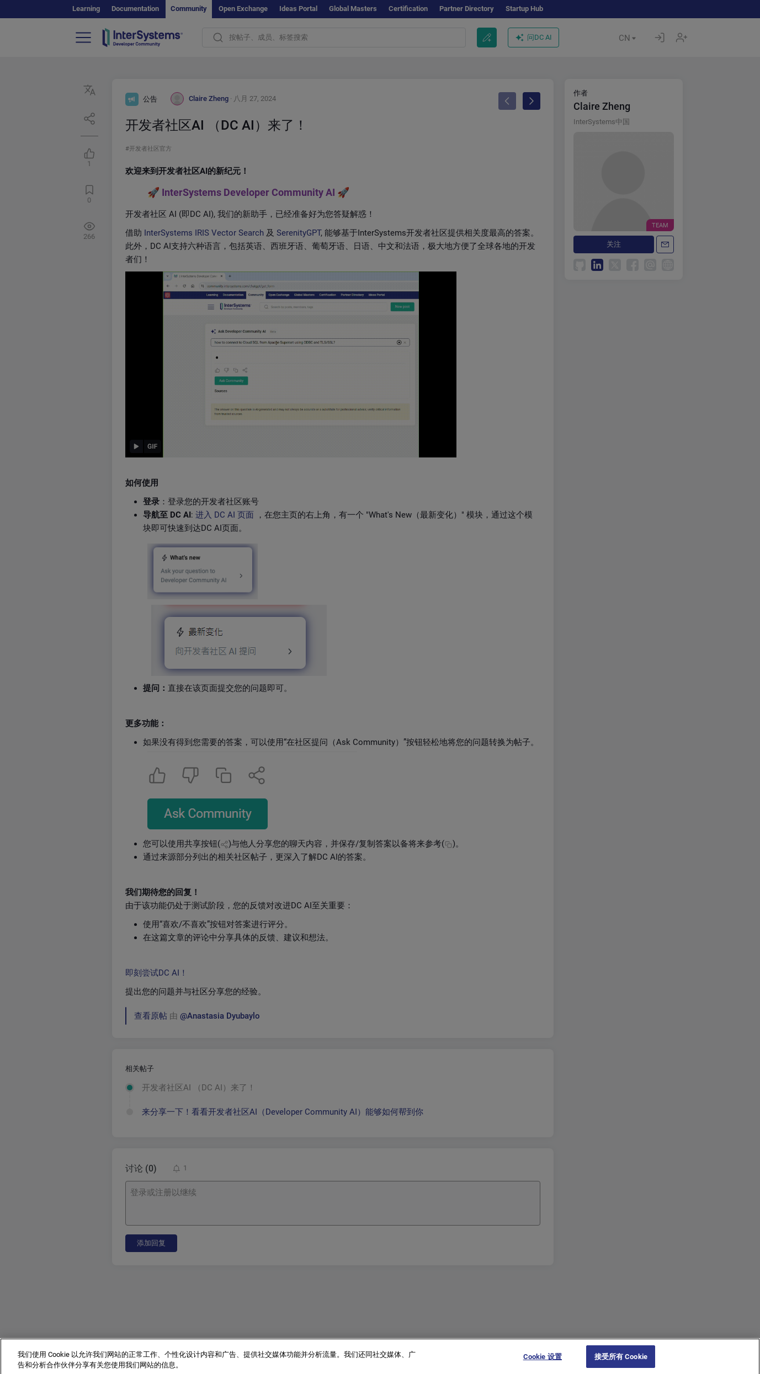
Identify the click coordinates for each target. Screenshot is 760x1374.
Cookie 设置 (542, 1362)
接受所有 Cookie (620, 1362)
